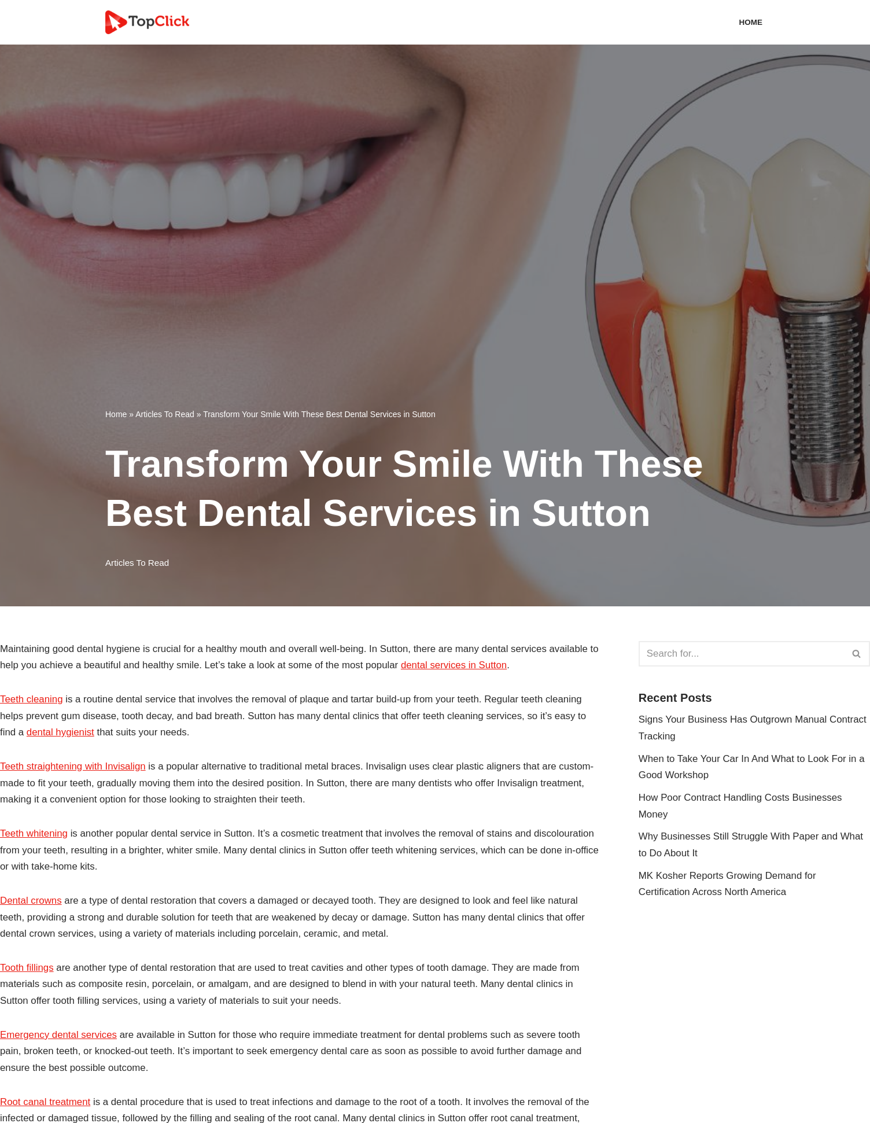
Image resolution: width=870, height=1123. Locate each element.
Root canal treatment (45, 1104)
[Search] (741, 654)
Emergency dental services (59, 1037)
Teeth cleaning (32, 699)
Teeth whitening (34, 834)
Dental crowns (31, 902)
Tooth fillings (27, 969)
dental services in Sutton (469, 665)
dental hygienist (61, 732)
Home (750, 22)
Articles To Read (164, 413)
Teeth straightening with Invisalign (73, 766)
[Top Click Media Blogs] (150, 22)
